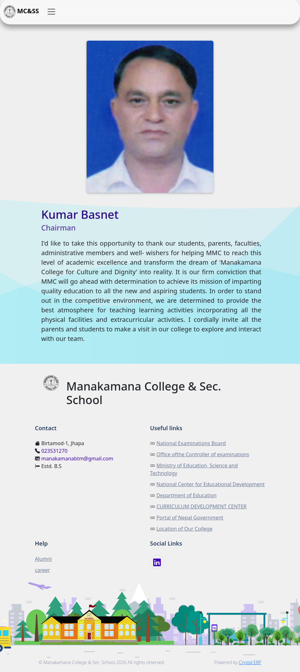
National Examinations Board (191, 443)
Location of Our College (184, 528)
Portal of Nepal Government (189, 517)
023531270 (54, 450)
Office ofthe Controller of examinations (202, 454)
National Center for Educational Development (210, 484)
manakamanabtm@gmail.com (77, 458)
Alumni (43, 558)
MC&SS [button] (21, 11)
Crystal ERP (250, 662)
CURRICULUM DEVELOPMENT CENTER (201, 506)
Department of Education (186, 495)
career (42, 570)
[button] (51, 12)
